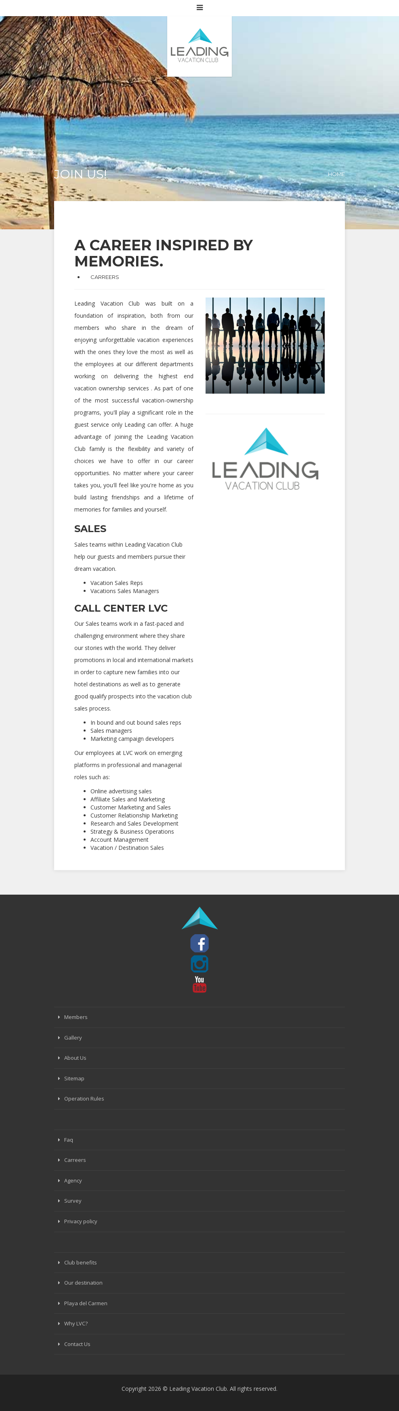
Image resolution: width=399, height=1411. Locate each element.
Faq (68, 1139)
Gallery (73, 1037)
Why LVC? (76, 1323)
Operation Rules (84, 1098)
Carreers (75, 1160)
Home (336, 174)
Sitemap (74, 1078)
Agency (73, 1180)
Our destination (83, 1282)
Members (76, 1017)
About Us (75, 1057)
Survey (73, 1200)
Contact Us (77, 1344)
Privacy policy (80, 1221)
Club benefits (80, 1262)
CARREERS (104, 277)
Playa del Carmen (85, 1303)
